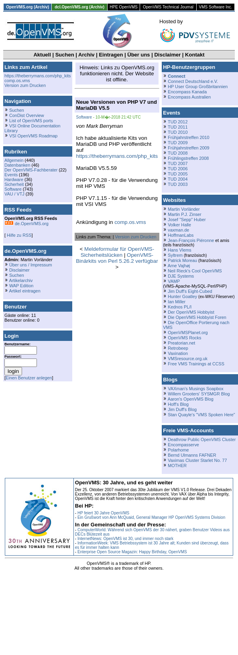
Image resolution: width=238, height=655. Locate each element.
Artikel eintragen (24, 290)
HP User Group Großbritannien (198, 86)
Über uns (138, 55)
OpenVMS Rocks (184, 337)
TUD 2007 (177, 163)
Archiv (86, 55)
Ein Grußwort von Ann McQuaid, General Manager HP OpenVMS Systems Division (151, 517)
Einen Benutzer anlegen (29, 377)
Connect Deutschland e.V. (193, 81)
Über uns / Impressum (30, 264)
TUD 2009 (177, 142)
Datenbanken (17, 165)
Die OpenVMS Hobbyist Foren (197, 317)
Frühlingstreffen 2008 (188, 158)
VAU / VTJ (14, 193)
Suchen (64, 55)
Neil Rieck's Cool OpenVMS (195, 270)
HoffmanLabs (180, 235)
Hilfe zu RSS (18, 235)
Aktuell (42, 55)
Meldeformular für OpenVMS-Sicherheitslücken (117, 252)
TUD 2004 (177, 179)
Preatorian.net (181, 343)
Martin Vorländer (183, 209)
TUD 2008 (177, 153)
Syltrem (175, 255)
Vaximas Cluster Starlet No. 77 (197, 460)
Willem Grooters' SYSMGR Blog (199, 393)
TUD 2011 (177, 127)
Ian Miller (176, 301)
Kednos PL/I (179, 306)
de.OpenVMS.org (26, 223)
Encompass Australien (189, 97)
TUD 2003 (177, 184)
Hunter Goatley (182, 296)
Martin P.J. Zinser (184, 214)
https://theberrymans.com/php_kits (37, 75)
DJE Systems (181, 276)
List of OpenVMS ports (31, 120)
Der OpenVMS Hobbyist (191, 312)
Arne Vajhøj (179, 265)
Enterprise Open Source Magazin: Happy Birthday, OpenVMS (132, 552)
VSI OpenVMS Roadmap (33, 135)
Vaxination (178, 353)
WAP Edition (21, 285)
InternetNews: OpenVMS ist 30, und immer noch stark (125, 538)
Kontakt (194, 55)
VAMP (174, 281)
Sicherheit (14, 184)
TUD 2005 (177, 173)
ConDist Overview (26, 115)
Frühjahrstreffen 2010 (188, 137)
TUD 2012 (177, 121)
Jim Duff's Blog (182, 409)
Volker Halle (179, 224)
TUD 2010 (177, 132)
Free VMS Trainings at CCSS (196, 363)
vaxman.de (178, 230)
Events (11, 174)
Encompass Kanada (187, 91)
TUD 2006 (177, 168)
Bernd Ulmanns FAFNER (192, 455)
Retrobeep (178, 348)
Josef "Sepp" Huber (186, 219)
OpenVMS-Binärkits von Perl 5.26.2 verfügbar (117, 258)
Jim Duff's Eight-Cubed (190, 291)
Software (13, 189)
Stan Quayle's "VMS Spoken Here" (201, 414)
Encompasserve (183, 444)
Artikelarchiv (21, 280)
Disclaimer (167, 55)
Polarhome (178, 449)
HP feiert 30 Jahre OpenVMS (103, 513)
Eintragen (111, 55)
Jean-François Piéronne (191, 240)
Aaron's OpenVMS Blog (191, 399)
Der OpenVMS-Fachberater (30, 169)
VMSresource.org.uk (187, 358)
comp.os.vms (17, 80)
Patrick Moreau (182, 260)
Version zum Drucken (25, 85)
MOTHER (177, 465)
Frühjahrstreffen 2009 (188, 147)
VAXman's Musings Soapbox (196, 388)
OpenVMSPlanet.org (187, 332)
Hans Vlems (179, 250)
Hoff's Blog (178, 404)
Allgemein (14, 160)
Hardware (13, 179)
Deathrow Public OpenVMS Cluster (202, 439)
